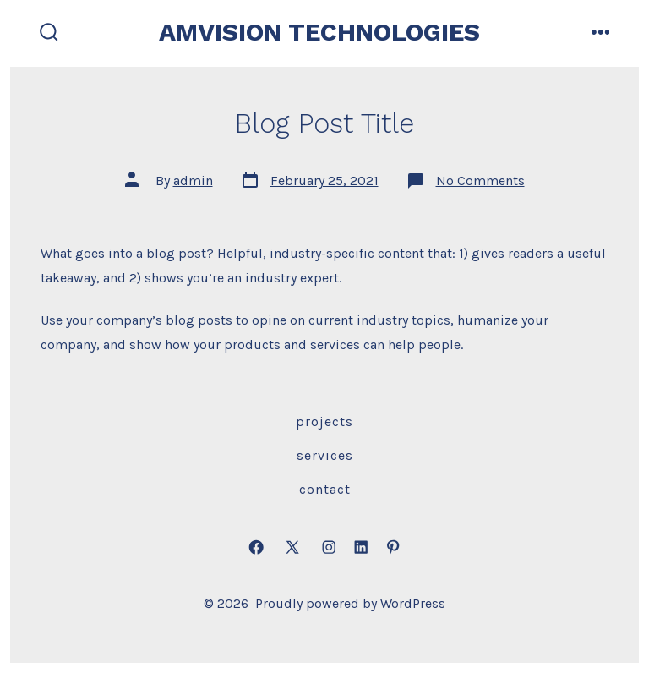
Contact (325, 489)
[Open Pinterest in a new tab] (393, 547)
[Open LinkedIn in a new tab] (360, 547)
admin (193, 180)
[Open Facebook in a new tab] (256, 547)
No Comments (480, 180)
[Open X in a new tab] (292, 547)
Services (325, 455)
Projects (324, 421)
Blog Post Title (324, 123)
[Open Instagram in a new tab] (328, 547)
